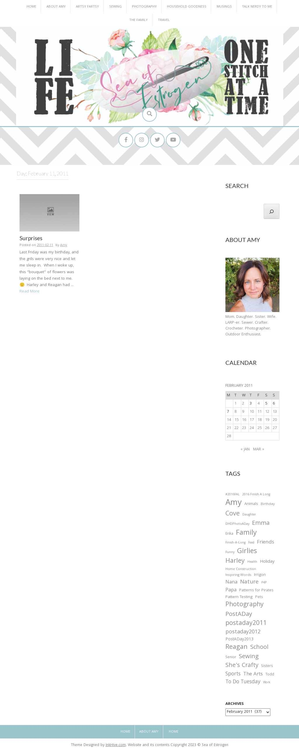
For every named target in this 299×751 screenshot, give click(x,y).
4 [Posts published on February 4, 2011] (259, 403)
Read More (29, 292)
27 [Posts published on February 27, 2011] (275, 428)
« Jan (245, 449)
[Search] (271, 211)
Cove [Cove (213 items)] (232, 514)
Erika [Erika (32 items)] (229, 534)
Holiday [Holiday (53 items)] (267, 562)
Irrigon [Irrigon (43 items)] (260, 575)
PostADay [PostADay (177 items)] (238, 614)
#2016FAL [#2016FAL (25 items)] (232, 494)
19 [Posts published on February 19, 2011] (267, 420)
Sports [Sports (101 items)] (233, 674)
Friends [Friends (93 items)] (265, 542)
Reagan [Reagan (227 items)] (236, 647)
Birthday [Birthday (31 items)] (268, 504)
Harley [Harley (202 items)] (235, 561)
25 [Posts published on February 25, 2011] (260, 428)
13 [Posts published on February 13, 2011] (275, 412)
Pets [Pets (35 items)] (259, 597)
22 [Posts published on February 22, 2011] (236, 428)
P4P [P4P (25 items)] (264, 583)
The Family (138, 20)
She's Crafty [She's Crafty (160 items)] (241, 665)
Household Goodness (186, 6)
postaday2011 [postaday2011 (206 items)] (246, 623)
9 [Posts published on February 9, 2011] (243, 412)
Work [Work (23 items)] (266, 683)
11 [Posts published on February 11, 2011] (260, 412)
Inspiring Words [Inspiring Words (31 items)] (238, 575)
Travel (164, 20)
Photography (144, 6)
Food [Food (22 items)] (251, 543)
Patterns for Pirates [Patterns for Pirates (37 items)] (256, 590)
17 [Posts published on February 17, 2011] (252, 420)
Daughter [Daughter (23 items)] (249, 515)
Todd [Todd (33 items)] (269, 674)
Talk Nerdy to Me (257, 6)
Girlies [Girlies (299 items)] (247, 552)
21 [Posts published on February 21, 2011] (229, 428)
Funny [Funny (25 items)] (229, 552)
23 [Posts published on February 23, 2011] (244, 428)
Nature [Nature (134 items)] (249, 582)
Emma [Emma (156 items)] (261, 523)
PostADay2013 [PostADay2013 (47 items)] (239, 640)
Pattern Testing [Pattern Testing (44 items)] (239, 597)
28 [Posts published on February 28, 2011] (229, 436)
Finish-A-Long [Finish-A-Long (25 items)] (235, 543)
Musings (224, 6)
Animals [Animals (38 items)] (251, 504)
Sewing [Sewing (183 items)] (249, 656)
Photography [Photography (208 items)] (244, 605)
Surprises (31, 238)
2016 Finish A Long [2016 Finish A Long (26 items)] (256, 494)
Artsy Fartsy (87, 6)
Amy (63, 245)
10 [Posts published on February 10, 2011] (252, 412)
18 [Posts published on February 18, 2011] (260, 420)
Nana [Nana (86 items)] (231, 582)
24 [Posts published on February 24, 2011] (252, 428)
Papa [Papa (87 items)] (231, 590)
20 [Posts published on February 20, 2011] (275, 420)
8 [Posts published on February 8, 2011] (235, 412)
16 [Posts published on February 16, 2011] (244, 420)
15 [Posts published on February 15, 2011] (236, 420)
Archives (234, 704)
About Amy (56, 6)
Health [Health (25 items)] (252, 562)
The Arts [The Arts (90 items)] (253, 674)
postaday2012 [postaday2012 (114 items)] (242, 632)
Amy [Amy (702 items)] (233, 503)
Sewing (115, 6)
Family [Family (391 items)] (246, 533)
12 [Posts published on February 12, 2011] (267, 412)
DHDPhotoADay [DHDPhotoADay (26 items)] (237, 524)
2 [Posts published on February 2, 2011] (243, 403)
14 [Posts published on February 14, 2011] (229, 420)
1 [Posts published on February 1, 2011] (235, 403)
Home (31, 6)
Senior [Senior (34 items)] (230, 657)
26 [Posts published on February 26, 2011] (267, 428)
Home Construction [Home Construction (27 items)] (240, 569)
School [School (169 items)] (259, 647)
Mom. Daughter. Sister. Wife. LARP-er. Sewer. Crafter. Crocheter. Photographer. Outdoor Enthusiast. (250, 326)
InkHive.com (116, 745)
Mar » (258, 449)
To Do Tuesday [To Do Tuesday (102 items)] (242, 682)
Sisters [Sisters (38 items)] (267, 666)
